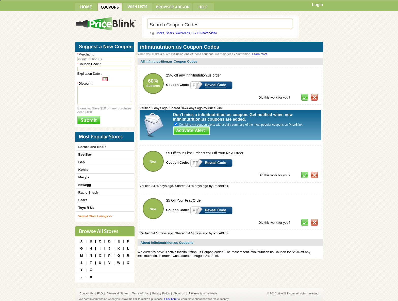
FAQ (100, 293)
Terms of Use (140, 293)
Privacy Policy (161, 293)
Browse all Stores (117, 293)
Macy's (83, 177)
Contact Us (86, 293)
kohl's (160, 33)
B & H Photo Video (204, 33)
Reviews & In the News (203, 293)
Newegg (84, 185)
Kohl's (83, 170)
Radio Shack (88, 192)
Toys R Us (86, 208)
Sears (170, 33)
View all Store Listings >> (95, 216)
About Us (179, 293)
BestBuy (85, 154)
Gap (81, 162)
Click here (170, 298)
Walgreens (182, 33)
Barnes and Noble (92, 147)
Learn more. (260, 54)
